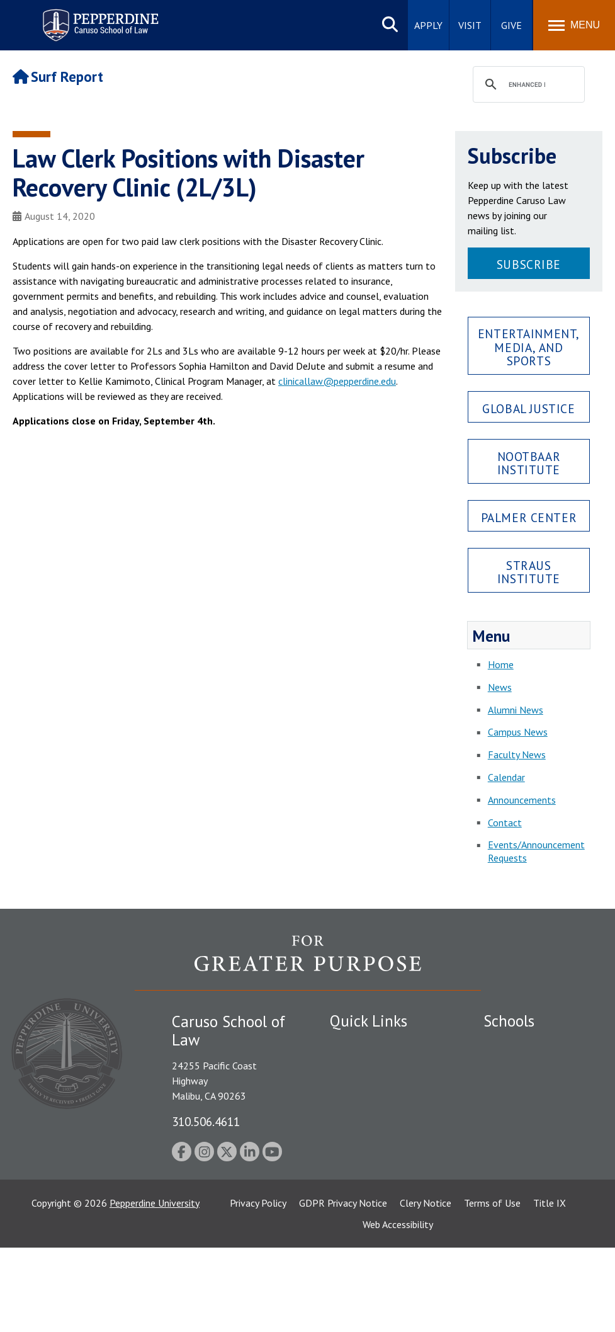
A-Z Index (350, 1215)
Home (501, 664)
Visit (470, 25)
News (500, 687)
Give (511, 25)
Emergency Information (379, 1088)
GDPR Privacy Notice (343, 1287)
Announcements (522, 800)
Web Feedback (360, 1237)
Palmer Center (529, 517)
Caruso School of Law (530, 1066)
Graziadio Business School (522, 1095)
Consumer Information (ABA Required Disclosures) (378, 1180)
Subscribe (529, 264)
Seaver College (514, 1045)
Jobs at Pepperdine (369, 1123)
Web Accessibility (398, 1308)
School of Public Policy (531, 1171)
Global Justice (528, 408)
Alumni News (515, 709)
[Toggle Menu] (574, 25)
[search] (527, 85)
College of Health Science (521, 1213)
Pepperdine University (155, 1287)
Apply (428, 25)
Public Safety (358, 1045)
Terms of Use (492, 1287)
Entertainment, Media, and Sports (529, 347)
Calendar (506, 777)
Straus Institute (528, 571)
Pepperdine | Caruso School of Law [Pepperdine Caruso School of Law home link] (98, 17)
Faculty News (517, 754)
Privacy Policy (258, 1287)
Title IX (549, 1287)
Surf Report (58, 76)
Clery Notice (425, 1287)
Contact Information (374, 1145)
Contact (505, 822)
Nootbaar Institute (529, 462)
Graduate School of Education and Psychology (525, 1136)
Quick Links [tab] (368, 1021)
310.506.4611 (206, 1121)
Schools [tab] (508, 1021)
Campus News (518, 732)
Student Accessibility (373, 1066)
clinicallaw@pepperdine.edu (337, 381)
